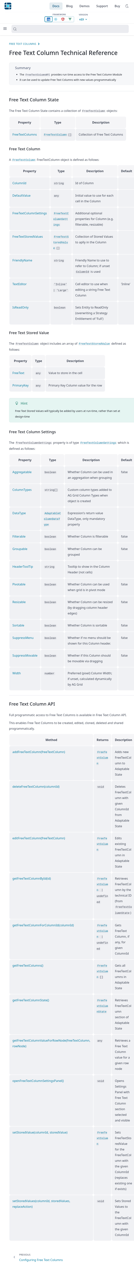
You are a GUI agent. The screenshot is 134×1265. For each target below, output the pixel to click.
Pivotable (18, 582)
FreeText (18, 372)
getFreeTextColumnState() (30, 997)
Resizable (19, 600)
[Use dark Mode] (127, 6)
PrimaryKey (20, 384)
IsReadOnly (20, 306)
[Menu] (5, 29)
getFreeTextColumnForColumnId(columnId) (43, 922)
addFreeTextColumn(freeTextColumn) (38, 750)
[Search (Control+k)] (70, 29)
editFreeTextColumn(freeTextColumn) (38, 836)
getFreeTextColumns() (27, 963)
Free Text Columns (22, 44)
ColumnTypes (22, 488)
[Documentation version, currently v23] (83, 19)
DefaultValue (21, 195)
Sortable (18, 623)
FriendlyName (22, 259)
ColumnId (19, 183)
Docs (56, 6)
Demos (84, 6)
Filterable (19, 534)
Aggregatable (22, 470)
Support (102, 6)
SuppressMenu (23, 635)
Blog (69, 6)
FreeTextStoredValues (27, 236)
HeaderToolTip (22, 564)
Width (16, 671)
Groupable (19, 547)
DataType (19, 511)
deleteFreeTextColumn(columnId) (35, 784)
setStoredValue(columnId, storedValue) (39, 1130)
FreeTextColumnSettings (29, 213)
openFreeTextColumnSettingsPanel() (38, 1078)
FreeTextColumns (24, 134)
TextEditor (19, 283)
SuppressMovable (24, 653)
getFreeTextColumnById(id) (31, 876)
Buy (117, 6)
